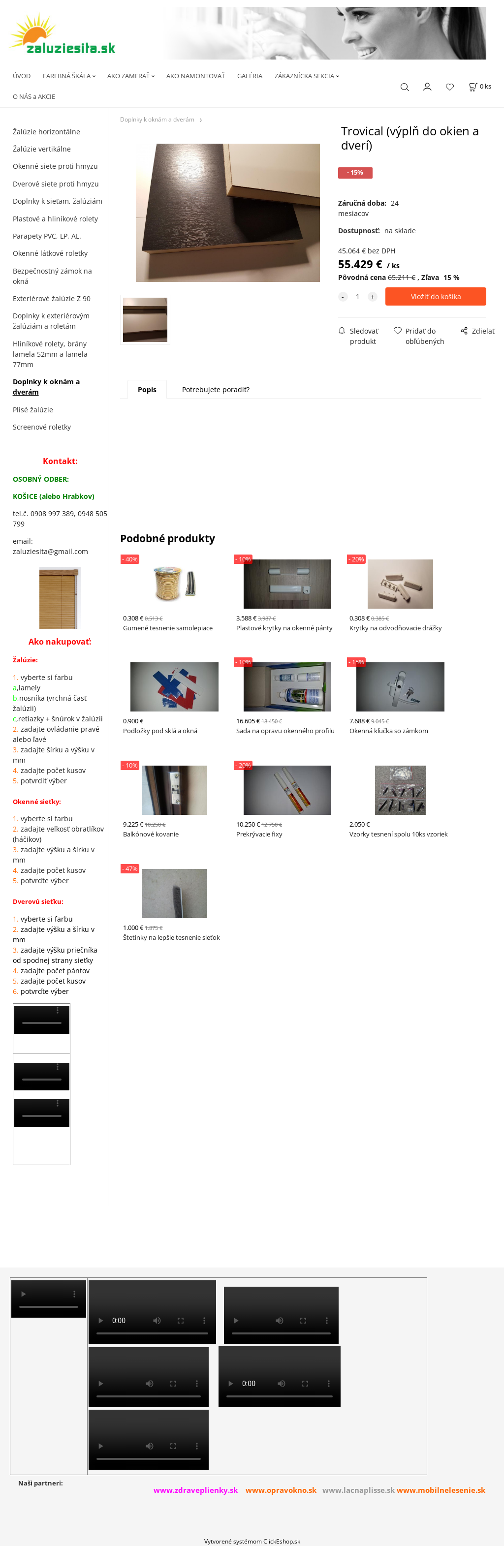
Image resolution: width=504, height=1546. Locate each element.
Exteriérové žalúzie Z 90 (52, 298)
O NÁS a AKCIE (34, 96)
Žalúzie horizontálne (46, 131)
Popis (147, 389)
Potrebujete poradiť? (216, 389)
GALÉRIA (249, 75)
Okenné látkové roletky (50, 253)
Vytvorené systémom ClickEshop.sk (252, 1541)
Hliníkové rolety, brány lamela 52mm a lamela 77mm (50, 354)
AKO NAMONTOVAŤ (195, 75)
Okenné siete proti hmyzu (55, 166)
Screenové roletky (42, 427)
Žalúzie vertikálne (42, 149)
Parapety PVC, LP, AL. (47, 236)
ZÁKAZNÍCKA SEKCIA (304, 75)
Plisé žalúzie (33, 409)
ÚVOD (22, 75)
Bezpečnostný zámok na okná (52, 276)
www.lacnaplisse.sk (358, 1490)
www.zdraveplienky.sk (196, 1490)
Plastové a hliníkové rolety (55, 218)
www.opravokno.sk (281, 1490)
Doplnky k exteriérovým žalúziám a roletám (51, 321)
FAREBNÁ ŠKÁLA (67, 75)
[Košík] (480, 86)
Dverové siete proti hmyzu (56, 183)
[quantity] (358, 296)
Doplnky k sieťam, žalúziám (57, 201)
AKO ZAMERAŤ (128, 75)
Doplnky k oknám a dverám (46, 387)
